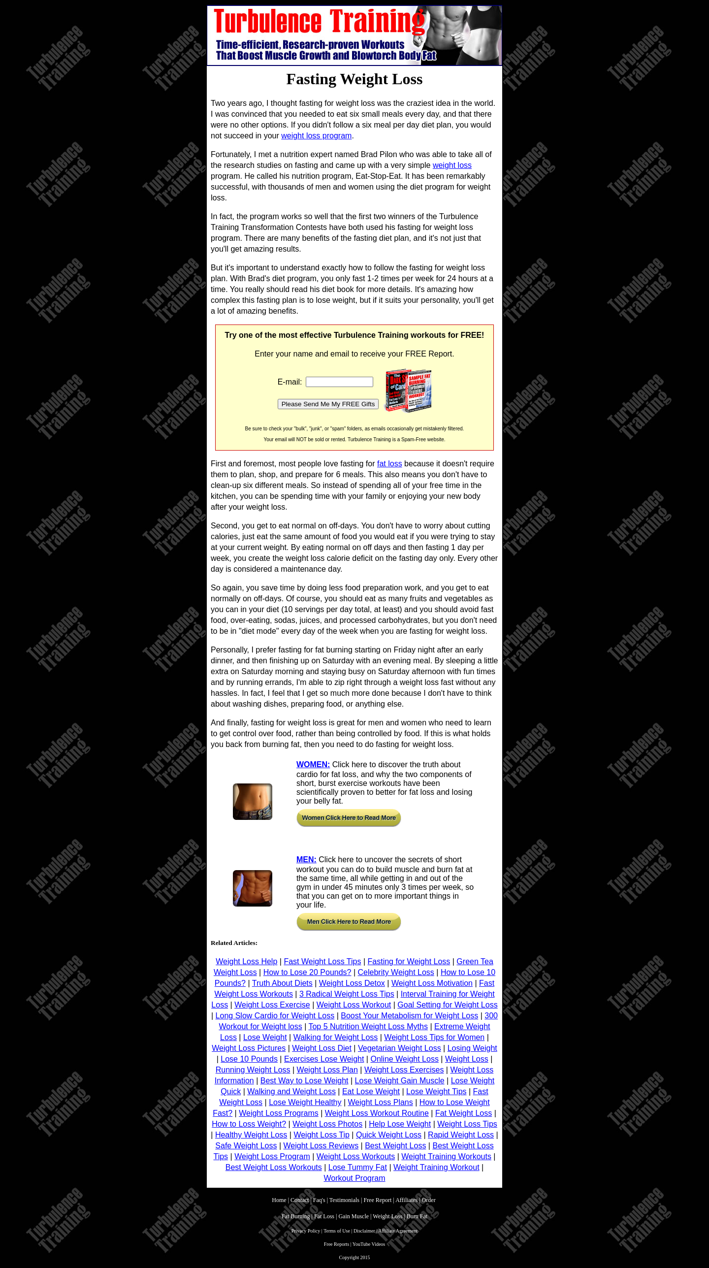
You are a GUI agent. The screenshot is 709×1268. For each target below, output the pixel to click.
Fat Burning (296, 1216)
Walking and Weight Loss (291, 1091)
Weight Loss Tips (467, 1124)
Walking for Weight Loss (335, 1037)
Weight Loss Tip (321, 1135)
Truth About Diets (282, 983)
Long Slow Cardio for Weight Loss (275, 1015)
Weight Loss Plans (380, 1102)
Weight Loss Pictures (249, 1048)
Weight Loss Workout (354, 1005)
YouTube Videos (369, 1244)
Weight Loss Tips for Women (434, 1037)
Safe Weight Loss (246, 1145)
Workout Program (354, 1178)
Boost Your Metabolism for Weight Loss (409, 1015)
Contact (299, 1200)
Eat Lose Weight (371, 1091)
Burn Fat (417, 1216)
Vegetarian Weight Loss (399, 1048)
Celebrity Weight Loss (396, 972)
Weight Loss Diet (322, 1048)
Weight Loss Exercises (404, 1070)
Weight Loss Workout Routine (377, 1113)
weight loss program (316, 135)
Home (279, 1200)
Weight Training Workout (436, 1167)
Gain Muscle (353, 1216)
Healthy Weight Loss (251, 1135)
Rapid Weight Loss (461, 1135)
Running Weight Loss (253, 1070)
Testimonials (344, 1200)
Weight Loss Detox (352, 983)
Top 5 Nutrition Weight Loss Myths (367, 1026)
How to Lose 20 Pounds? (307, 972)
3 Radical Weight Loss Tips (346, 994)
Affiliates (406, 1200)
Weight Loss (466, 1059)
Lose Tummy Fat (357, 1167)
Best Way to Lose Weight (304, 1080)
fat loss (389, 463)
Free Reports (336, 1244)
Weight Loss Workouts (356, 1156)
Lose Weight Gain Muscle (400, 1080)
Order (429, 1200)
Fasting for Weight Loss (409, 961)
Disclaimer (364, 1231)
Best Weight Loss (395, 1145)
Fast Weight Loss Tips (322, 961)
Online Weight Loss (404, 1059)
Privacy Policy (306, 1231)
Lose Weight (265, 1037)
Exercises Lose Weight (324, 1059)
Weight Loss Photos (327, 1124)
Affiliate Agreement (398, 1231)
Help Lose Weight (400, 1124)
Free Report (377, 1200)
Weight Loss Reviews (320, 1145)
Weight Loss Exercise (272, 1005)
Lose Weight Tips (436, 1091)
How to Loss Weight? (249, 1124)
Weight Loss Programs (279, 1113)
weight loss (452, 165)
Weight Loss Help (246, 961)
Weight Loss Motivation (432, 983)
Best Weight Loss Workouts (274, 1167)
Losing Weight (472, 1048)
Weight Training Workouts (446, 1156)
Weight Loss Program (272, 1156)
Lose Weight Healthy (305, 1102)
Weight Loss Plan (327, 1070)
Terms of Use (336, 1231)
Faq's (319, 1200)
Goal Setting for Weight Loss (447, 1005)
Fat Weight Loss (463, 1113)
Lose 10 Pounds (249, 1059)
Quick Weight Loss (388, 1135)
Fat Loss (324, 1216)
